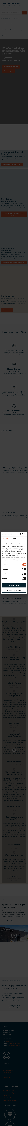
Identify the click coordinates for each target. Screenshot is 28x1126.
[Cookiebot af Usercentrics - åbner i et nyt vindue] (20, 534)
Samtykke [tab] (5, 538)
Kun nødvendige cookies (14, 590)
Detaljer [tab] (14, 538)
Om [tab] (23, 538)
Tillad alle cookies (14, 585)
